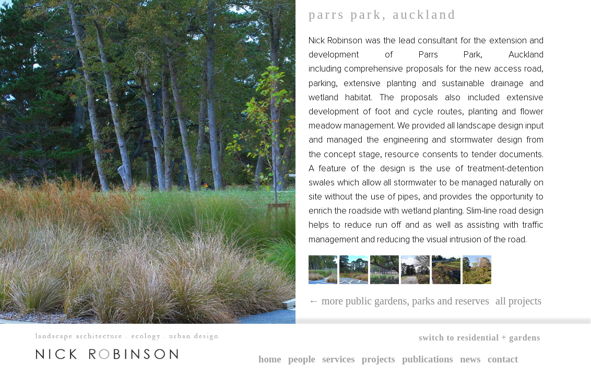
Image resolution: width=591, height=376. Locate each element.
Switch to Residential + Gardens (479, 337)
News (470, 359)
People (301, 359)
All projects (518, 301)
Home (269, 359)
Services (338, 359)
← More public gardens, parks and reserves (399, 301)
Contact (503, 359)
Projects (378, 359)
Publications (427, 359)
